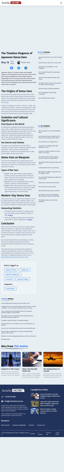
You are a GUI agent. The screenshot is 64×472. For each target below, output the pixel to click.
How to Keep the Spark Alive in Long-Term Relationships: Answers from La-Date (16, 366)
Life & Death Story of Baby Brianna (48, 142)
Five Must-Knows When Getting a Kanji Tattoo (49, 78)
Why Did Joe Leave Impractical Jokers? (49, 182)
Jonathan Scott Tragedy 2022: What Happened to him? (48, 146)
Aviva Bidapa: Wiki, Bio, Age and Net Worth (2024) (50, 163)
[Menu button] (61, 2)
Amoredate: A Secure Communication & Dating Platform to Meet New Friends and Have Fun (17, 351)
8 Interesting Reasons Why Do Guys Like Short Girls (15, 338)
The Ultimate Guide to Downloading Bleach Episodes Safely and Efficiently (49, 195)
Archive (32, 460)
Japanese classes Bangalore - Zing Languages (48, 67)
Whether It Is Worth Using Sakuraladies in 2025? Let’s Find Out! (18, 370)
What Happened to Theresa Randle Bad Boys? (49, 131)
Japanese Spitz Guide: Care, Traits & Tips (50, 62)
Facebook (32, 468)
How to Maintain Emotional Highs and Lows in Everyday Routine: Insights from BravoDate (16, 346)
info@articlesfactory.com (12, 436)
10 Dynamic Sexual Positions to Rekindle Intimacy (14, 355)
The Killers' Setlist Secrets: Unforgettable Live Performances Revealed (50, 83)
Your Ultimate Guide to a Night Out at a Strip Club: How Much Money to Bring (49, 137)
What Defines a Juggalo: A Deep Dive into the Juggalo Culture (50, 172)
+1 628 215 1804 (8, 431)
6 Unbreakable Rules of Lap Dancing (48, 167)
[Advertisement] (32, 18)
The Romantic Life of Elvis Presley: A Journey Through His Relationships (48, 157)
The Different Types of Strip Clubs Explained (48, 200)
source (6, 137)
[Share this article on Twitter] (18, 68)
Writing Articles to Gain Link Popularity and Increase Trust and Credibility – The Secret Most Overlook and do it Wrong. (18, 341)
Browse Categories (20, 460)
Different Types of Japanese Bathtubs (49, 88)
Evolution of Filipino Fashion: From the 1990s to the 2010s (49, 152)
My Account (5, 460)
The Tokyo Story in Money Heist (47, 186)
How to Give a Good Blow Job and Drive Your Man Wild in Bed (18, 363)
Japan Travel (24, 291)
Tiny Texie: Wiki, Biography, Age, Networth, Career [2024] (50, 178)
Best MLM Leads (5, 374)
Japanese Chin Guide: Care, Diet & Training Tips (50, 58)
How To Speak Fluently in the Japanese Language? (49, 72)
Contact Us (42, 460)
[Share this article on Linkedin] (25, 68)
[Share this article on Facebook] (11, 68)
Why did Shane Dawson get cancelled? (49, 190)
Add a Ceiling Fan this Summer (47, 98)
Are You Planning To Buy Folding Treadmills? (47, 93)
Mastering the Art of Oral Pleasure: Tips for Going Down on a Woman (18, 359)
